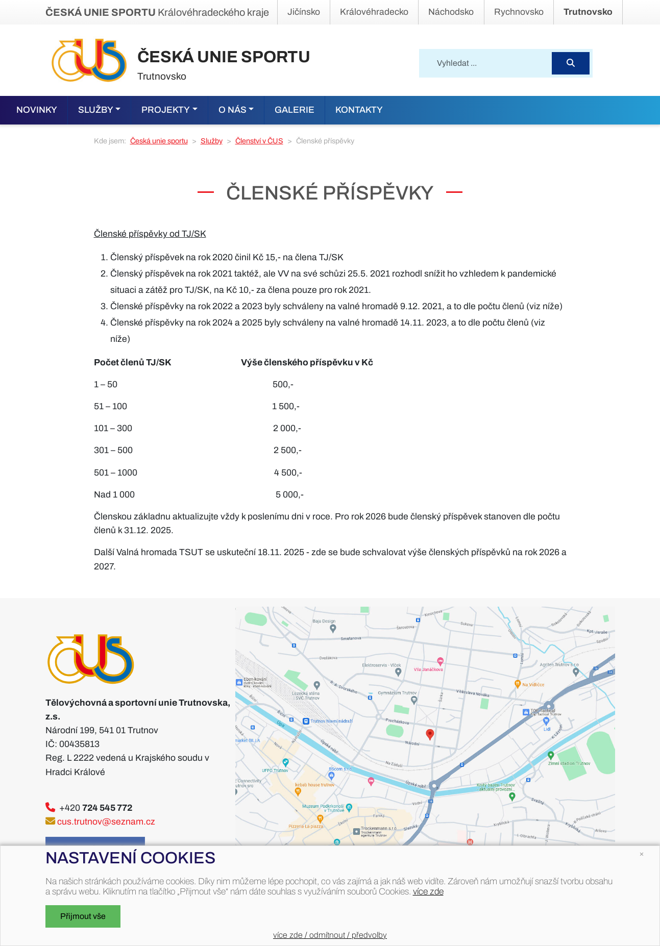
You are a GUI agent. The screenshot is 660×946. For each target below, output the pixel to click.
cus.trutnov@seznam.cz (106, 822)
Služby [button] (95, 110)
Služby (212, 141)
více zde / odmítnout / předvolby (330, 935)
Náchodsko (451, 12)
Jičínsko (303, 12)
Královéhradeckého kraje (157, 12)
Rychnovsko (519, 12)
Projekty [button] (165, 110)
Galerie (294, 110)
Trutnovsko (588, 12)
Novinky (36, 110)
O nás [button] (232, 110)
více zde (428, 892)
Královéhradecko (374, 12)
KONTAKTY (359, 110)
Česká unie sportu (159, 141)
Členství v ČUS (259, 141)
